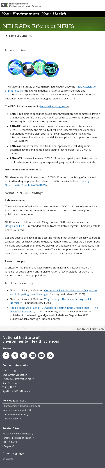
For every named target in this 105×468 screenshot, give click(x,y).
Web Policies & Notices (15, 414)
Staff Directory (9, 383)
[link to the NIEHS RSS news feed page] (50, 355)
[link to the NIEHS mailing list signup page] (32, 355)
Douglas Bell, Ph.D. (16, 226)
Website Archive (11, 418)
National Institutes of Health (18, 437)
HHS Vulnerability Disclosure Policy (21, 405)
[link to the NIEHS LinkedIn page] (23, 355)
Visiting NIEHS (9, 387)
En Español (8, 458)
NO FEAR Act (10, 441)
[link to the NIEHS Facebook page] (5, 355)
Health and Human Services (17, 433)
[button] (96, 14)
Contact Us (9, 370)
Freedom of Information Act (18, 378)
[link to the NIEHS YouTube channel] (41, 355)
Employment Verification (14, 374)
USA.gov (8, 446)
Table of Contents (20, 35)
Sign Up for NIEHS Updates (16, 391)
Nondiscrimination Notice (16, 410)
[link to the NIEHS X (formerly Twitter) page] (14, 355)
